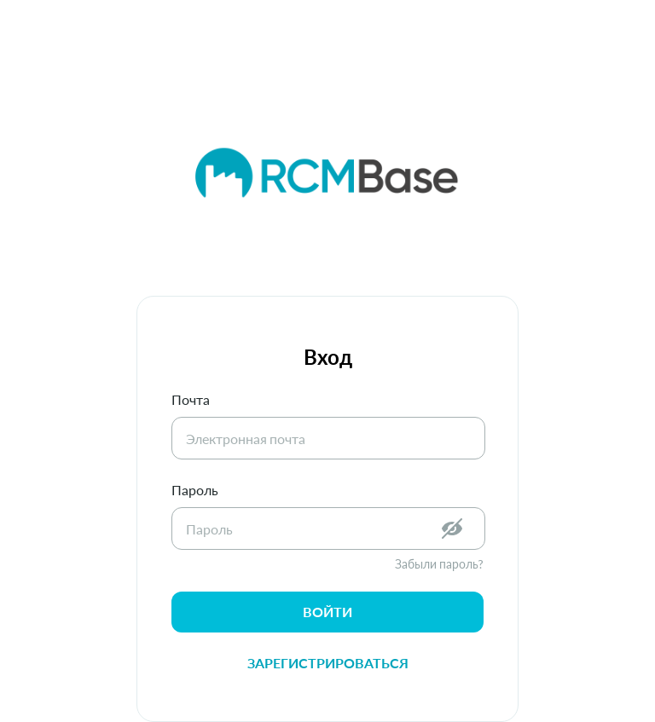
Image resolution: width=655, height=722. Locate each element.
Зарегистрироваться (328, 663)
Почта (190, 399)
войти (327, 612)
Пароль (194, 490)
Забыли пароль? (439, 564)
